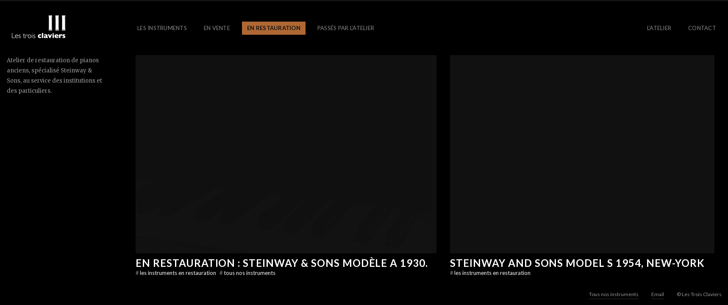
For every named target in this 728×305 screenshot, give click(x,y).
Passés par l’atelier (345, 28)
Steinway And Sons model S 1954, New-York (577, 263)
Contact (702, 28)
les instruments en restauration (176, 272)
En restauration (273, 28)
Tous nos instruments (247, 272)
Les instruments (162, 28)
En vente (217, 28)
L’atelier (659, 28)
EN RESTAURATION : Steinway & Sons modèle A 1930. (282, 263)
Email (657, 294)
